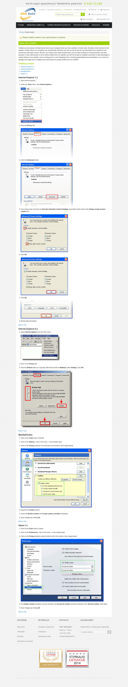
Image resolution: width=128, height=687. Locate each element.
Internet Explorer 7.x (27, 67)
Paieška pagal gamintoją (35, 25)
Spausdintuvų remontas (25, 641)
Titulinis (21, 25)
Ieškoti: (53, 14)
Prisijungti (93, 10)
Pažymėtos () (104, 19)
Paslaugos (96, 25)
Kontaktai (42, 10)
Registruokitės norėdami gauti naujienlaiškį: (94, 627)
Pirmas (22, 32)
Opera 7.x (24, 74)
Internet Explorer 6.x (27, 69)
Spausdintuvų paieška (81, 25)
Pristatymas (68, 10)
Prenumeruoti (109, 632)
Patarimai (106, 25)
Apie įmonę (21, 627)
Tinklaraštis (21, 632)
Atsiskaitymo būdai (80, 10)
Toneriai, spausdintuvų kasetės (58, 25)
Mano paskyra (87, 19)
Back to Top (22, 325)
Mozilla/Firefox (25, 71)
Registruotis (106, 10)
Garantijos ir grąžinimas (54, 10)
